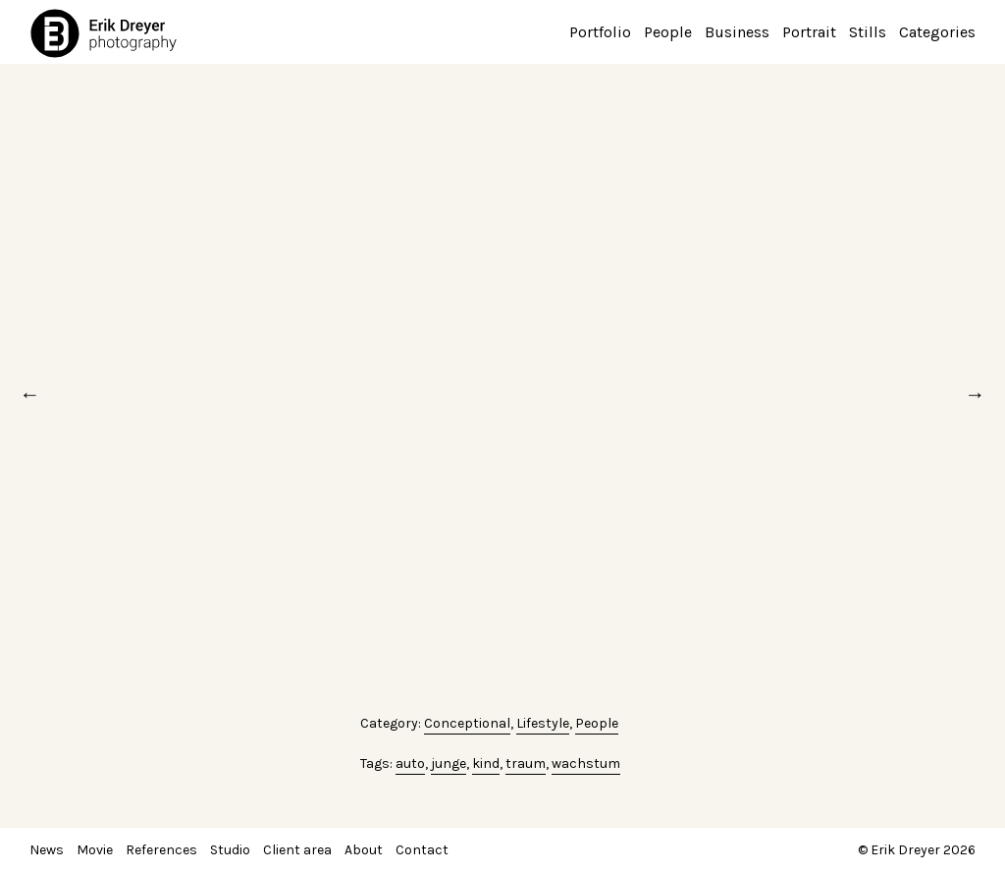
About (363, 850)
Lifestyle (542, 723)
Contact (422, 850)
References (161, 850)
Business (737, 32)
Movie (95, 850)
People (668, 32)
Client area (297, 850)
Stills (867, 32)
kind (486, 763)
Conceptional (467, 723)
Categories (937, 32)
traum (525, 763)
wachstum (586, 763)
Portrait (809, 32)
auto (410, 763)
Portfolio (600, 32)
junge (448, 763)
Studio (230, 850)
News (46, 850)
